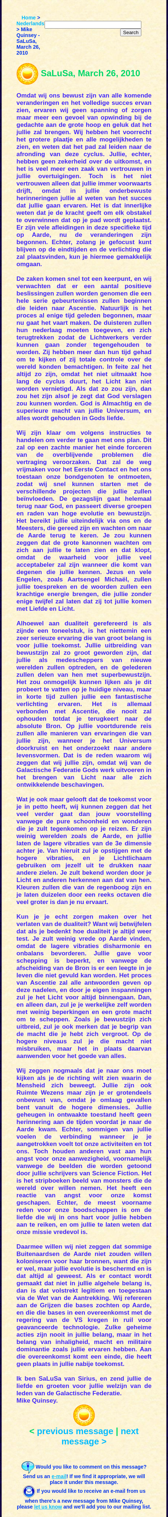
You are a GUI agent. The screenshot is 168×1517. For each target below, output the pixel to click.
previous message (75, 1431)
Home (29, 18)
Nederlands (30, 23)
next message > (99, 1436)
